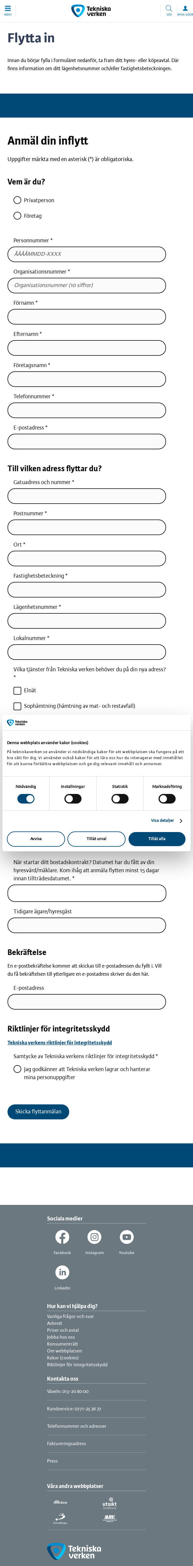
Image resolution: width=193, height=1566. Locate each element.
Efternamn (25, 334)
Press (52, 1461)
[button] (8, 10)
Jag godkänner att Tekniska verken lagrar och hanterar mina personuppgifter (81, 1073)
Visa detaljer (162, 821)
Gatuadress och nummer (42, 483)
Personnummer (31, 241)
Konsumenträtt (62, 1344)
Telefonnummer (32, 397)
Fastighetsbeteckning (38, 576)
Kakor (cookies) (63, 1358)
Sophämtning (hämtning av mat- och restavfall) (74, 706)
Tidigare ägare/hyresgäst (42, 912)
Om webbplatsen (64, 1351)
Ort (17, 545)
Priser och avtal (63, 1330)
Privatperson (33, 200)
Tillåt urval (96, 839)
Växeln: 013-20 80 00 (67, 1391)
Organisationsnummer (40, 272)
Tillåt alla (156, 839)
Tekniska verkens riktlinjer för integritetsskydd (59, 1043)
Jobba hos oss (61, 1337)
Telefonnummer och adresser (76, 1426)
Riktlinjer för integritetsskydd (77, 1364)
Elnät (24, 691)
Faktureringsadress (66, 1443)
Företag (27, 216)
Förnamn (23, 303)
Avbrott (54, 1323)
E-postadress (28, 428)
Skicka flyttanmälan (38, 1112)
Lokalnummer (29, 639)
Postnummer (28, 514)
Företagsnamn (30, 366)
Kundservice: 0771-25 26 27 (74, 1409)
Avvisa (36, 839)
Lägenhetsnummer (35, 607)
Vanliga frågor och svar (70, 1316)
